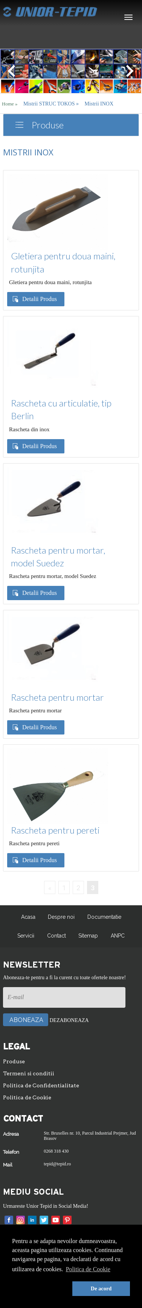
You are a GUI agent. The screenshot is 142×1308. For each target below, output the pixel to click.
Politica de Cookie (27, 1097)
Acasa (28, 917)
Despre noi (61, 917)
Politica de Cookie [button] (88, 1269)
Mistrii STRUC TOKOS (51, 104)
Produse (48, 124)
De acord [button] (101, 1288)
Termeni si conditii (28, 1073)
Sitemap (88, 936)
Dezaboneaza (69, 1020)
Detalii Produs (39, 299)
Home (10, 104)
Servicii (25, 936)
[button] (41, 1289)
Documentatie (104, 917)
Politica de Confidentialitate (41, 1085)
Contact (56, 936)
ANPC (118, 936)
